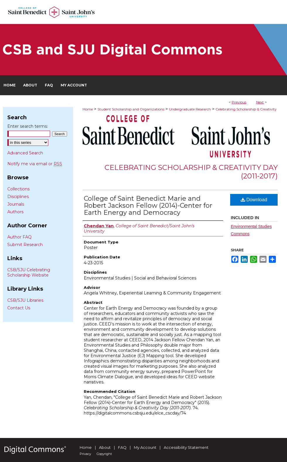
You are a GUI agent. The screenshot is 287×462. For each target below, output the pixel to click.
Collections (18, 189)
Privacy (85, 454)
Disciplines (18, 196)
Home (88, 109)
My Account (145, 447)
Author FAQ (19, 237)
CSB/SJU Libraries (25, 300)
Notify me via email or (34, 163)
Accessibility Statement (186, 447)
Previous (239, 102)
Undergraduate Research (190, 109)
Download (254, 199)
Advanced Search (25, 153)
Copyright (104, 454)
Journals (15, 204)
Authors (15, 211)
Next (260, 102)
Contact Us (18, 308)
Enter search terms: (27, 126)
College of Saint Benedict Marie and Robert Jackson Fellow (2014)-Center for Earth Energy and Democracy (148, 205)
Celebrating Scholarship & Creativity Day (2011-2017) (191, 171)
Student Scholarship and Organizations (131, 109)
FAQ (122, 447)
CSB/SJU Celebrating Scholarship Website (28, 272)
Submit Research (25, 244)
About (105, 447)
